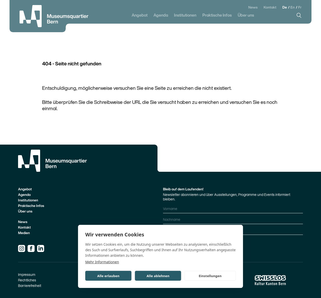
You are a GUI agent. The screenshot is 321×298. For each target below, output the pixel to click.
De (285, 7)
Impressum (26, 274)
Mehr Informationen (102, 262)
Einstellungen (210, 276)
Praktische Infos (217, 15)
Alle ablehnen (157, 276)
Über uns (246, 15)
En (292, 7)
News (253, 7)
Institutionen (185, 15)
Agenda (160, 15)
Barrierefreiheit (29, 285)
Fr (299, 7)
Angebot (139, 15)
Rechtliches (27, 280)
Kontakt (270, 7)
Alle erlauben (108, 276)
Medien (24, 232)
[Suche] (298, 15)
